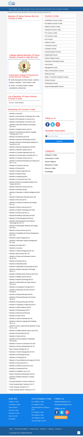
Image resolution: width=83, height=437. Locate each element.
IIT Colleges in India (37, 404)
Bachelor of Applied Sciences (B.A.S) (21, 129)
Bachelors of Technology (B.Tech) (19, 354)
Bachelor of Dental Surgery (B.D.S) (20, 171)
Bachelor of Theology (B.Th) (18, 357)
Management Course (51, 67)
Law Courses (49, 64)
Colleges (15, 9)
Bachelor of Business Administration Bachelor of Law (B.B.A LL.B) (24, 143)
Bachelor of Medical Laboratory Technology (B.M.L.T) (22, 270)
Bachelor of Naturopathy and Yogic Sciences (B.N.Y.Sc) (23, 283)
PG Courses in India (51, 33)
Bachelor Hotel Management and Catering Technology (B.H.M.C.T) (22, 222)
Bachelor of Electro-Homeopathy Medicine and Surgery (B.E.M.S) (23, 183)
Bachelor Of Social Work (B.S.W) (19, 333)
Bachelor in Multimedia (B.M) (18, 264)
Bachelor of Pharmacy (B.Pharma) (20, 313)
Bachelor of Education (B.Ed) (18, 189)
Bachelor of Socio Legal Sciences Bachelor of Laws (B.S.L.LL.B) (25, 327)
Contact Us (58, 429)
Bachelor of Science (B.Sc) (18, 336)
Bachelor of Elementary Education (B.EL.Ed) (23, 197)
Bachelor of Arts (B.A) (16, 113)
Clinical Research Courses (53, 52)
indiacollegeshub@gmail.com (63, 404)
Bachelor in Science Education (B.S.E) (21, 318)
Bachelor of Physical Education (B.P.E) (21, 294)
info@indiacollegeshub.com (62, 401)
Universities (59, 9)
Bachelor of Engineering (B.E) (18, 176)
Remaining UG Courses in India (21, 109)
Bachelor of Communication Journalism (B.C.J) (23, 155)
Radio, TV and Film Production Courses (56, 77)
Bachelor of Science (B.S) (17, 315)
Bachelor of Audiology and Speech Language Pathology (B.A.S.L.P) (23, 133)
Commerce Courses (51, 45)
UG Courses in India (51, 36)
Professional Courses (51, 83)
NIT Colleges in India (38, 401)
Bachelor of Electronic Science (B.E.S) (21, 187)
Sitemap (50, 429)
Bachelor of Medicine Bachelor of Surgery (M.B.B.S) (22, 377)
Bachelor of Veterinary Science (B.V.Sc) (21, 365)
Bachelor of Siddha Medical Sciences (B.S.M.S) (24, 330)
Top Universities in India (39, 421)
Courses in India (17, 12)
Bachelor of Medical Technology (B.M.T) (21, 279)
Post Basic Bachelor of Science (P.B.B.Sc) (22, 381)
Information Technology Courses (54, 61)
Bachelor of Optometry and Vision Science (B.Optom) (22, 290)
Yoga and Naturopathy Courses (54, 86)
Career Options (26, 9)
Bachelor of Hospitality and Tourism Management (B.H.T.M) (24, 234)
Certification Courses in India (53, 20)
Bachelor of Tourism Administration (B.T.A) (22, 346)
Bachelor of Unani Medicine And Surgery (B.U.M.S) (25, 360)
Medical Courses (50, 74)
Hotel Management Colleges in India (41, 408)
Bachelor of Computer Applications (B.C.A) (22, 152)
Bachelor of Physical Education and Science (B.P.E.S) (23, 298)
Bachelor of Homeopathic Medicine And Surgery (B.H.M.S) (24, 226)
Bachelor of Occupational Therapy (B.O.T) (22, 287)
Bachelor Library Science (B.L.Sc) (20, 253)
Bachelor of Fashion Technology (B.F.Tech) (22, 210)
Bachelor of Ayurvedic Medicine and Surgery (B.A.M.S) (23, 125)
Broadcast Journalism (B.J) (18, 245)
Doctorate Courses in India (53, 30)
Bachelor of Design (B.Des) (18, 174)
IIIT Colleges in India (38, 412)
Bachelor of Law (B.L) (16, 248)
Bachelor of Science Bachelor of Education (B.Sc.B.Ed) (22, 340)
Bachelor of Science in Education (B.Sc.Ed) (22, 343)
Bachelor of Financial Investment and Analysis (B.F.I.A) (23, 203)
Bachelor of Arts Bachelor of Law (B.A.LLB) (22, 122)
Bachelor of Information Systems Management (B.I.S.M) (23, 241)
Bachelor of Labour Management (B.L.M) (22, 251)
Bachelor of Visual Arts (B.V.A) (19, 363)
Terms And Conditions (21, 429)
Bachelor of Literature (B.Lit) (18, 261)
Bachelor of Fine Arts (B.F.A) (18, 200)
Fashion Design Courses (52, 58)
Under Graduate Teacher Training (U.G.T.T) (22, 390)
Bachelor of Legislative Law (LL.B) (20, 371)
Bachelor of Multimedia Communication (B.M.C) (24, 266)
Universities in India (52, 158)
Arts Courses (49, 39)
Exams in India (34, 9)
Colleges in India (51, 155)
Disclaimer (43, 429)
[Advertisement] (24, 38)
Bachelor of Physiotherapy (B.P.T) (20, 310)
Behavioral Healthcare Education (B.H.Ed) (22, 215)
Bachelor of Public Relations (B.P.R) (20, 307)
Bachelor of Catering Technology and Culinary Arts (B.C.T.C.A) (24, 161)
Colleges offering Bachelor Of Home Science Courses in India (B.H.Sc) (24, 56)
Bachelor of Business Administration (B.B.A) (23, 139)
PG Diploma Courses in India (53, 23)
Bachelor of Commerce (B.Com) (19, 165)
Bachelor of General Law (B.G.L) (19, 212)
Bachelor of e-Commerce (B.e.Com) (20, 179)
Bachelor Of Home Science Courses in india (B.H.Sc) (37, 12)
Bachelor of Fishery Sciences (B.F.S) (20, 207)
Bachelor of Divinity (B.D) (17, 168)
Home (10, 9)
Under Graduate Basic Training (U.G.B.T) (22, 384)
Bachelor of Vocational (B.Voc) (19, 368)
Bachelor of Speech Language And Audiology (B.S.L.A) (23, 322)
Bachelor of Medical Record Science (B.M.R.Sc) (24, 274)
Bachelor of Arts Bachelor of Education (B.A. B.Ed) (25, 116)
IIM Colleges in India (38, 415)
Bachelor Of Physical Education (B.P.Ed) (22, 302)
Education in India (50, 9)
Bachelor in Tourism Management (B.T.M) (22, 352)
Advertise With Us (61, 417)
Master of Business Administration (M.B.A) (22, 374)
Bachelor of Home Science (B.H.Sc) (20, 230)
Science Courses (50, 80)
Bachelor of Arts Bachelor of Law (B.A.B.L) (22, 119)
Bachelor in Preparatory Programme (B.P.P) (22, 304)
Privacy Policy (34, 429)
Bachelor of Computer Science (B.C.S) (21, 158)
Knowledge (65, 9)
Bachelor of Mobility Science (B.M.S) (20, 277)
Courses (20, 9)
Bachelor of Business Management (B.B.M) (22, 147)
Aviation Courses (50, 42)
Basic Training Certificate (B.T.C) (19, 349)
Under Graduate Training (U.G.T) (19, 387)
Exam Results (42, 9)
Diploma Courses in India (52, 26)
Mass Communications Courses (54, 70)
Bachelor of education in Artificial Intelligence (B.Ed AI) (25, 193)
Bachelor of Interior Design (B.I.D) (20, 238)
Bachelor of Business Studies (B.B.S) (21, 150)
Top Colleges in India (38, 418)
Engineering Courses (51, 55)
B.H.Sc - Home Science (17, 102)
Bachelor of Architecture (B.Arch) (19, 137)
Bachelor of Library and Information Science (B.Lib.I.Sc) (23, 257)
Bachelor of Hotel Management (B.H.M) (21, 218)
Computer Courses (50, 48)
